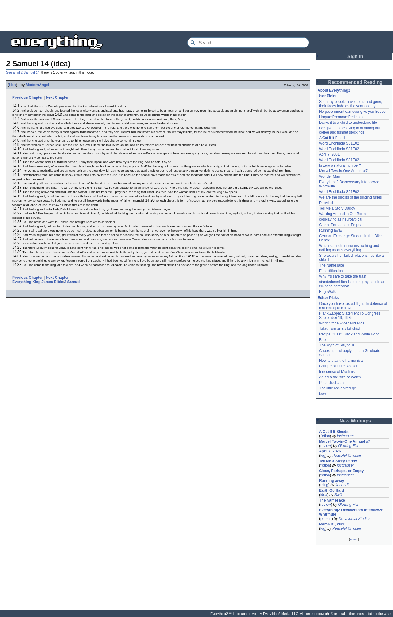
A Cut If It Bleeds (332, 138)
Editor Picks (328, 298)
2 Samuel (72, 282)
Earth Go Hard (331, 490)
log (322, 455)
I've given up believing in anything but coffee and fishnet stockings (349, 130)
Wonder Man (329, 176)
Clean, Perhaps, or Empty (340, 225)
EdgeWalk (327, 292)
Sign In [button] (355, 56)
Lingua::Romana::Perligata (341, 117)
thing (324, 485)
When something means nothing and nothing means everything (349, 248)
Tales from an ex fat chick (339, 329)
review (325, 446)
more (354, 539)
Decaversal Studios (354, 519)
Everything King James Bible (37, 282)
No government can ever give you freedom (354, 111)
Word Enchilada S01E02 (339, 143)
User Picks (327, 96)
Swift (338, 495)
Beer (323, 340)
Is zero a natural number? (340, 165)
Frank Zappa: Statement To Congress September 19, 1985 (349, 315)
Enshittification (331, 271)
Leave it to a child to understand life (348, 122)
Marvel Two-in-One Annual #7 (343, 171)
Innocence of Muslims (337, 371)
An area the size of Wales (340, 377)
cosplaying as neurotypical (340, 219)
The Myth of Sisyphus (336, 345)
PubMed (326, 203)
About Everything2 (334, 90)
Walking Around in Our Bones (343, 214)
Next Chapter (57, 97)
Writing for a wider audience (342, 323)
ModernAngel (37, 85)
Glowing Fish (348, 446)
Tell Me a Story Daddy (337, 208)
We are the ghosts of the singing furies (350, 197)
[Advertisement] (196, 15)
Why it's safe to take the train (342, 276)
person (326, 519)
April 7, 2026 (330, 451)
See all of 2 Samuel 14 (23, 72)
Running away (330, 230)
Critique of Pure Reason (338, 366)
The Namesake (331, 265)
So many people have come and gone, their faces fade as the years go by (350, 104)
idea (12, 85)
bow (322, 394)
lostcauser (345, 436)
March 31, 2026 (332, 524)
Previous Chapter (27, 97)
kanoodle (342, 485)
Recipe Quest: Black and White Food (349, 334)
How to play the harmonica (341, 360)
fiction (325, 436)
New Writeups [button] (355, 420)
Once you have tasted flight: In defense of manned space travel (353, 305)
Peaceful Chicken (346, 455)
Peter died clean (332, 382)
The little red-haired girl (338, 388)
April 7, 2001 (329, 154)
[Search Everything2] (248, 42)
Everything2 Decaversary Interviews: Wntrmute (351, 512)
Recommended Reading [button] (355, 82)
